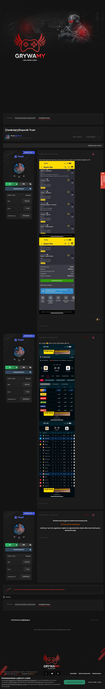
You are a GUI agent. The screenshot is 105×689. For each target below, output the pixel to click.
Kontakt (73, 673)
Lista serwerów (84, 673)
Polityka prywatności (23, 680)
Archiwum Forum (44, 118)
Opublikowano (48, 154)
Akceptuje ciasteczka (74, 682)
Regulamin (12, 680)
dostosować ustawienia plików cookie (14, 684)
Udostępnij (77, 137)
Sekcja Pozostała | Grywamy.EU (25, 118)
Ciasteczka (96, 673)
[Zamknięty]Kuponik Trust (20, 130)
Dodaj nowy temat (94, 146)
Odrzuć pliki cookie (94, 682)
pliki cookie (13, 682)
